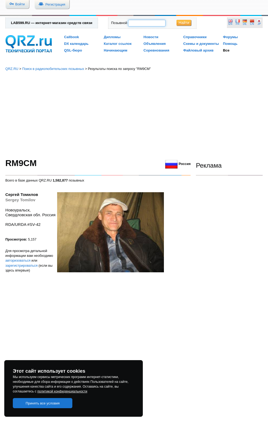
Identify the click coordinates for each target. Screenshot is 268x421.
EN (230, 23)
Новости (151, 37)
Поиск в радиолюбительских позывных (53, 69)
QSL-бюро (73, 50)
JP (259, 23)
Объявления (155, 44)
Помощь (230, 44)
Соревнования (157, 50)
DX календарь (76, 44)
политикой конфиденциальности (62, 391)
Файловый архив (198, 50)
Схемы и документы (201, 44)
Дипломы (112, 37)
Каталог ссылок (118, 44)
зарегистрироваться (21, 265)
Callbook (71, 37)
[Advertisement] (134, 114)
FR (237, 23)
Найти (184, 23)
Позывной (119, 23)
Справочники (194, 37)
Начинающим (115, 50)
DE (245, 23)
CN (252, 23)
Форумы (230, 37)
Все (226, 50)
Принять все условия (43, 403)
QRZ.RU (11, 69)
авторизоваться (17, 260)
